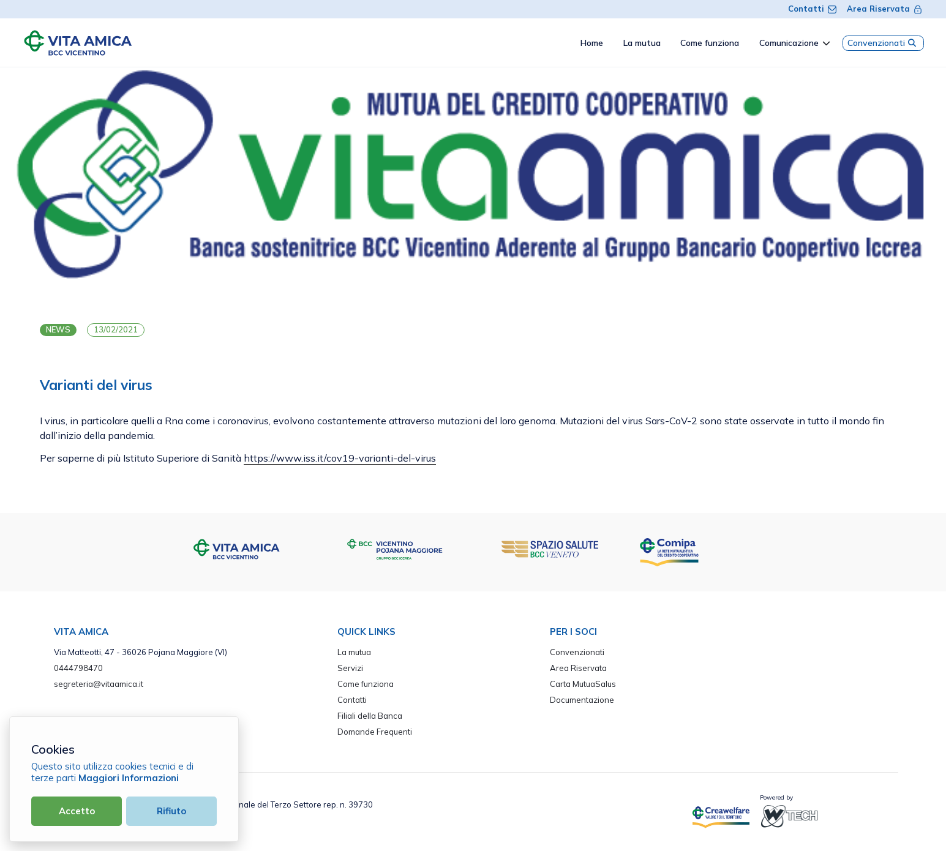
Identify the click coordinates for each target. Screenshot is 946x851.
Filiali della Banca (369, 716)
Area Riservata (885, 8)
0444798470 (78, 668)
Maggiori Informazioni (128, 778)
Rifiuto (171, 811)
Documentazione (582, 700)
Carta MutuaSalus (583, 684)
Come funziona (365, 684)
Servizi (350, 668)
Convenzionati (883, 42)
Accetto (77, 811)
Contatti (812, 8)
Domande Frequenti (374, 732)
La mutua (354, 652)
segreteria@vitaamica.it (98, 684)
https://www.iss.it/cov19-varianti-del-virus (340, 458)
